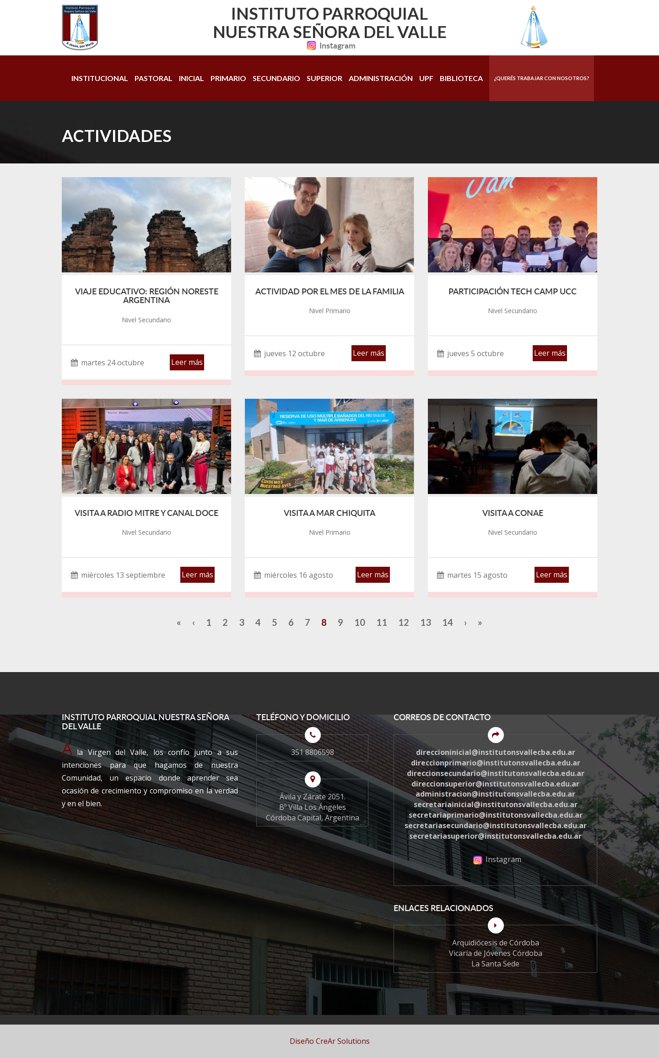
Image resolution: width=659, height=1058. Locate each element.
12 (403, 622)
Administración (381, 78)
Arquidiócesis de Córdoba (495, 943)
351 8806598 (312, 752)
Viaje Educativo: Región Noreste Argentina (146, 296)
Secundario (276, 78)
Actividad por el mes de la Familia (329, 291)
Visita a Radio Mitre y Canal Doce (146, 512)
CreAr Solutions (343, 1041)
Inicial (191, 78)
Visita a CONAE (512, 512)
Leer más (187, 362)
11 (381, 622)
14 (447, 622)
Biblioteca (461, 78)
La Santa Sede (495, 964)
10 (359, 622)
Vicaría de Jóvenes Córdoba (495, 953)
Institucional (99, 78)
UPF (426, 78)
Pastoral (154, 78)
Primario (228, 78)
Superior (324, 78)
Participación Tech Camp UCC (512, 291)
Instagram (329, 45)
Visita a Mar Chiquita (329, 512)
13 (425, 622)
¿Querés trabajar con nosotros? (541, 78)
